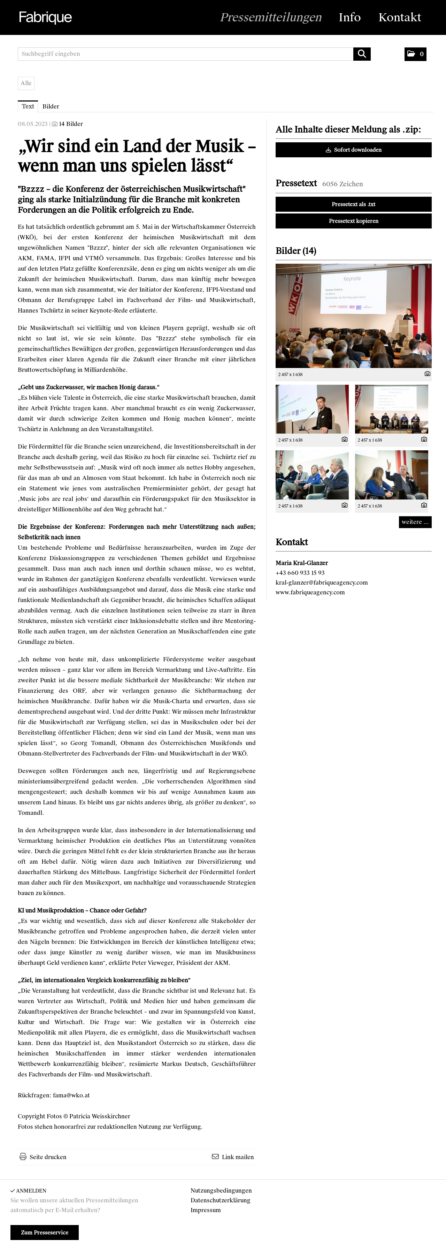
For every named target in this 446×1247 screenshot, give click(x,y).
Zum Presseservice (44, 1232)
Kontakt (399, 17)
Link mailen (238, 1157)
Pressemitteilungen (270, 17)
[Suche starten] (362, 54)
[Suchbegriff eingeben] (194, 54)
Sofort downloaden (354, 150)
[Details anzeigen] (425, 374)
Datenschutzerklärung (221, 1200)
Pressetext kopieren (353, 221)
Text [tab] (28, 106)
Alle (26, 83)
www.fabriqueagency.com (310, 592)
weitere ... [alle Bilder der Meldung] (415, 522)
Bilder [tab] (51, 106)
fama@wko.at (71, 1095)
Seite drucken (48, 1157)
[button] (415, 54)
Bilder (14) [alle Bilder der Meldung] (296, 251)
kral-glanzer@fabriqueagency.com (322, 582)
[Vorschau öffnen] (354, 316)
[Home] (45, 18)
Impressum (206, 1210)
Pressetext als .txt (353, 204)
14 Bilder (71, 124)
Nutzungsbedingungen (221, 1190)
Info (350, 17)
